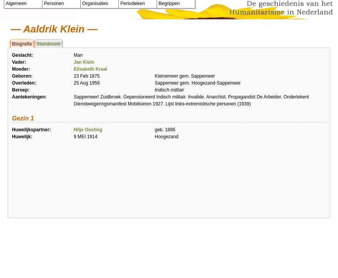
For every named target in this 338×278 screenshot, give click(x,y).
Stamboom (49, 44)
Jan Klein (84, 62)
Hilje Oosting (88, 129)
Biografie (22, 44)
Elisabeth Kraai (90, 69)
